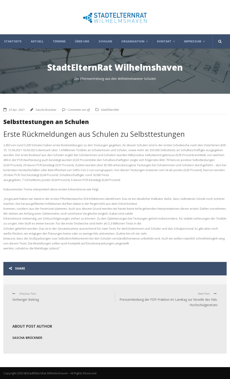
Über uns (82, 41)
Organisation (132, 41)
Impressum (192, 41)
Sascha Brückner (45, 110)
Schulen (105, 41)
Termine (59, 41)
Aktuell (37, 41)
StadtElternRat (110, 110)
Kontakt (164, 41)
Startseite (13, 41)
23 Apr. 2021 (17, 110)
